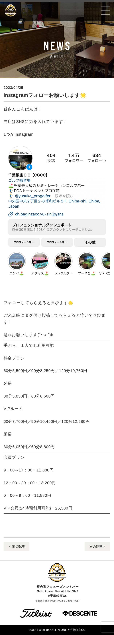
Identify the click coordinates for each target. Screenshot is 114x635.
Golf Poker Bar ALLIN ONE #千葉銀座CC (30, 10)
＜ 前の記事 (17, 547)
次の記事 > (97, 547)
